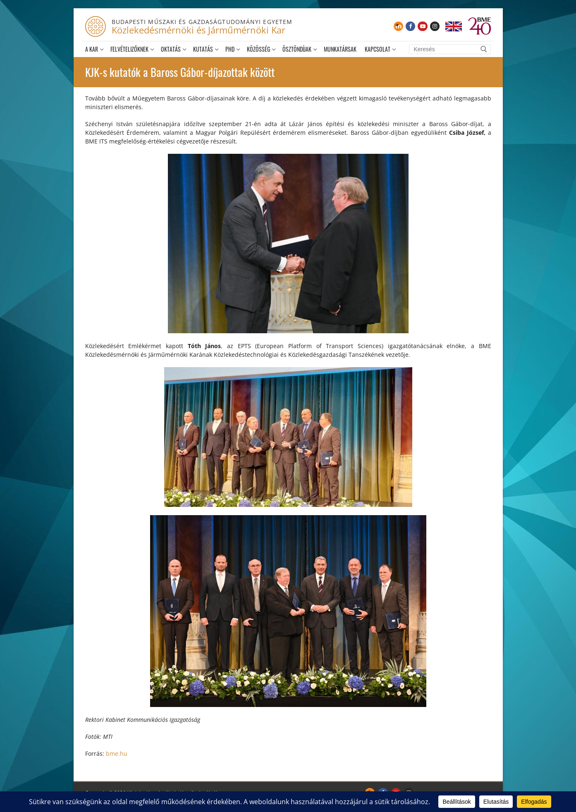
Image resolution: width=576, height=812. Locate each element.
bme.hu (116, 753)
